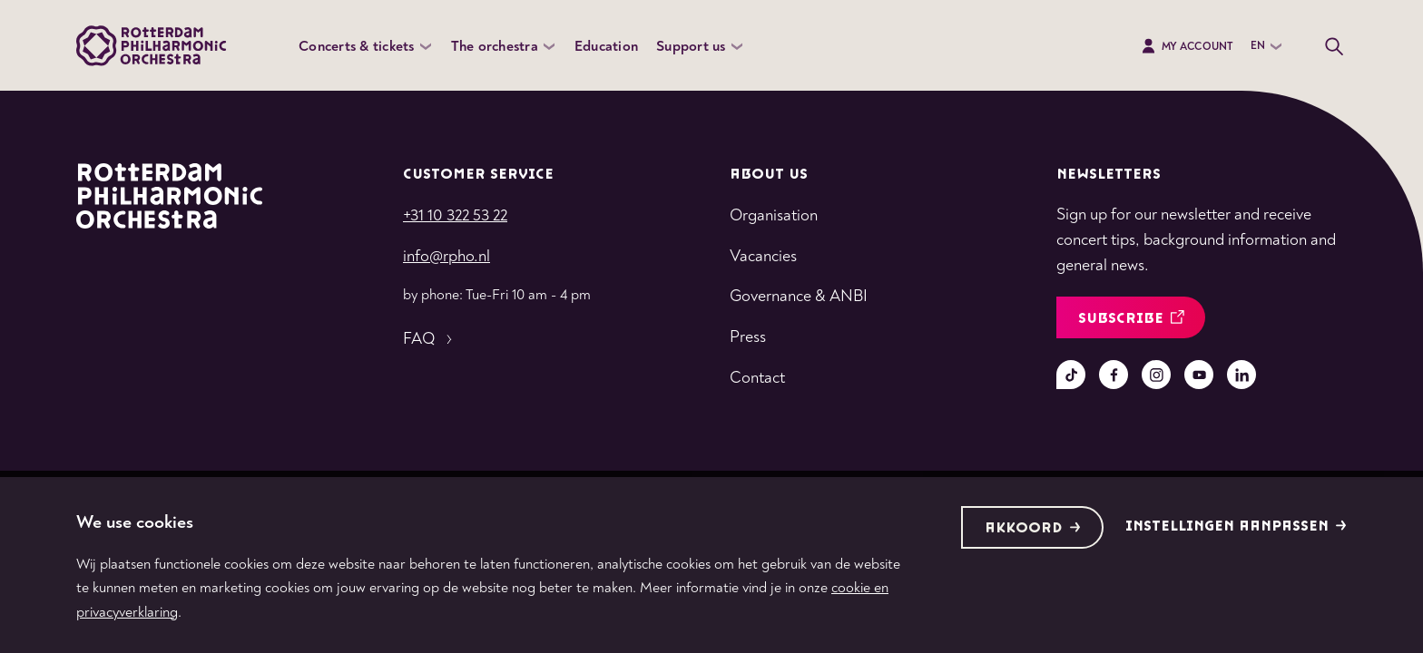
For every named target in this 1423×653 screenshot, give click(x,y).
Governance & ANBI (799, 296)
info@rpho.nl (446, 256)
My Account (1186, 46)
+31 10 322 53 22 (455, 215)
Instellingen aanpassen (1236, 526)
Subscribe (1131, 318)
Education (606, 46)
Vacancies (763, 256)
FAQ (429, 339)
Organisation (774, 215)
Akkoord (1033, 528)
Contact (757, 377)
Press (748, 336)
